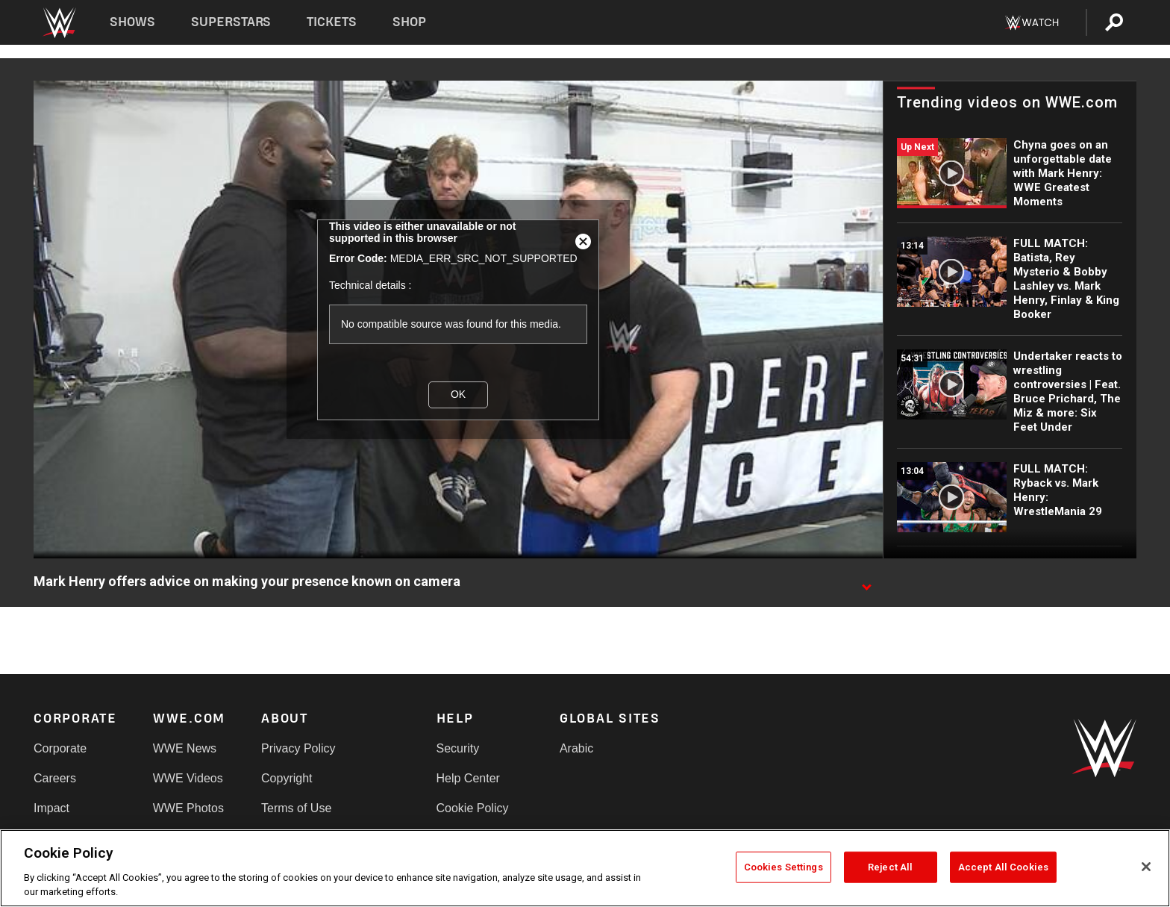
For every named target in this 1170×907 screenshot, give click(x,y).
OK (458, 394)
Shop (409, 22)
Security (458, 748)
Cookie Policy (473, 808)
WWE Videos (188, 778)
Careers (55, 778)
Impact (51, 808)
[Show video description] (866, 582)
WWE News (184, 748)
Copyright (286, 778)
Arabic (576, 748)
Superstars (231, 22)
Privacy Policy (298, 748)
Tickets (332, 22)
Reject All (890, 867)
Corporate (60, 748)
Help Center (468, 778)
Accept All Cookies (1003, 867)
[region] (585, 868)
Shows (132, 22)
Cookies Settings (783, 867)
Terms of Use (296, 808)
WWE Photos (188, 808)
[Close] (1146, 866)
